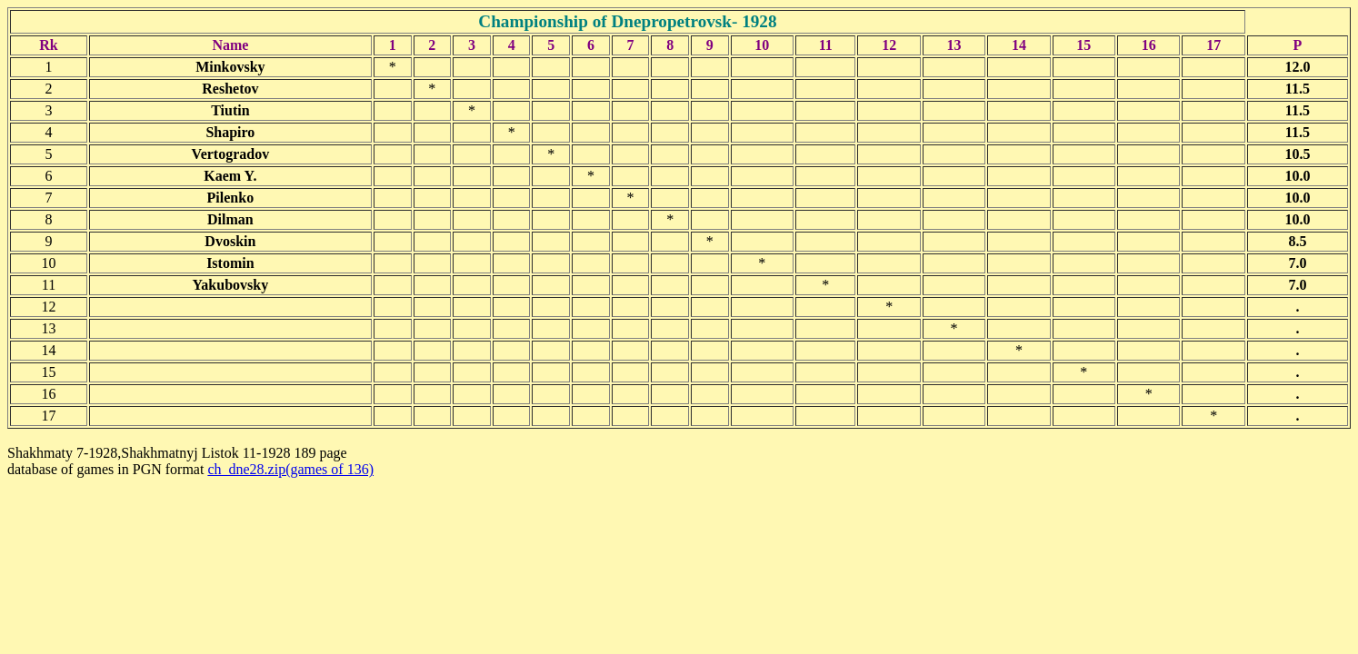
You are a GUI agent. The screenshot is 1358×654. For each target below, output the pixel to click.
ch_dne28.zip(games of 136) (290, 469)
